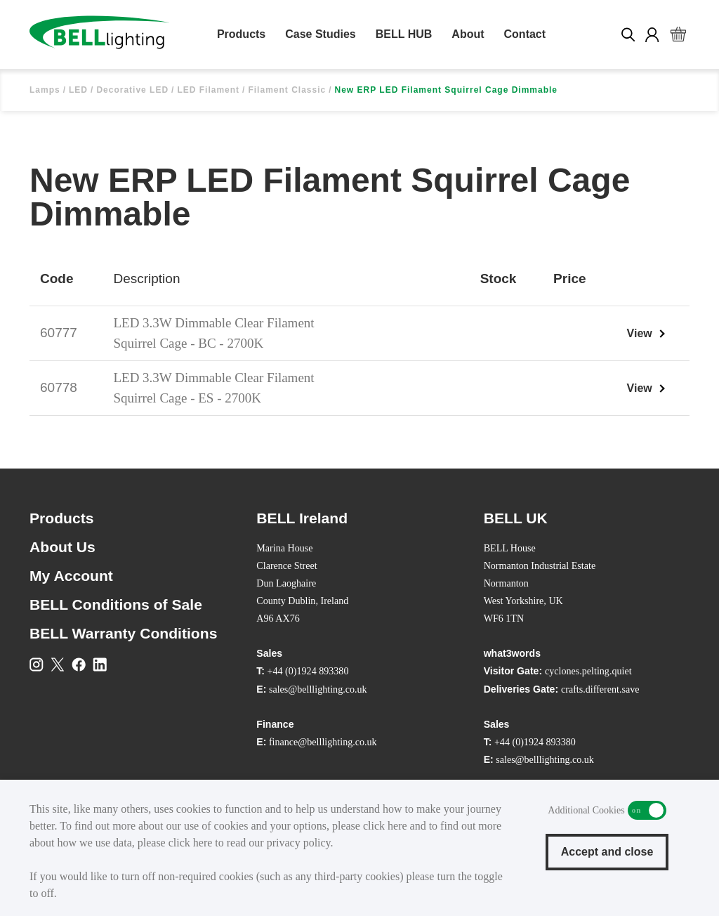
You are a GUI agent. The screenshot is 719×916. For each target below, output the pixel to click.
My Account (71, 576)
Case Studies (320, 34)
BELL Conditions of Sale (115, 604)
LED (78, 90)
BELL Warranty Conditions (123, 633)
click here (385, 826)
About (467, 34)
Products (241, 34)
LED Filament (208, 90)
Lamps (44, 90)
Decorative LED (132, 90)
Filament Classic (287, 90)
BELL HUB (404, 34)
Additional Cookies (647, 810)
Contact (525, 34)
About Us (62, 547)
